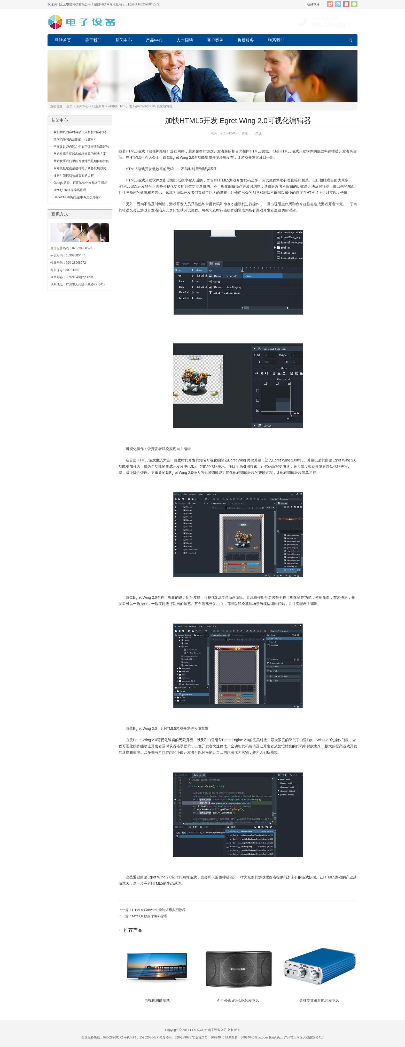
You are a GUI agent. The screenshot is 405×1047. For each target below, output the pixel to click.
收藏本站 (313, 4)
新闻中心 (123, 40)
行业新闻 (98, 106)
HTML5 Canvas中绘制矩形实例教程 (158, 910)
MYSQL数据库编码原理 (149, 916)
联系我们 (276, 40)
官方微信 (354, 4)
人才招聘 (184, 40)
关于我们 (93, 40)
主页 (69, 106)
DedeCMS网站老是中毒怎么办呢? (76, 197)
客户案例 (215, 40)
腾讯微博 (338, 4)
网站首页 (62, 40)
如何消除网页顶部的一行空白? (74, 139)
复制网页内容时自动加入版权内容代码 (79, 132)
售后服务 (245, 40)
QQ (346, 4)
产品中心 (154, 40)
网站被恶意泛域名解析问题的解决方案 (79, 154)
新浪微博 (330, 4)
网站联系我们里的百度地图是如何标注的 (81, 161)
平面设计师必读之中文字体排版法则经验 (81, 146)
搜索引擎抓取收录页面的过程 (73, 175)
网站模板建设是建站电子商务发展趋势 (79, 168)
